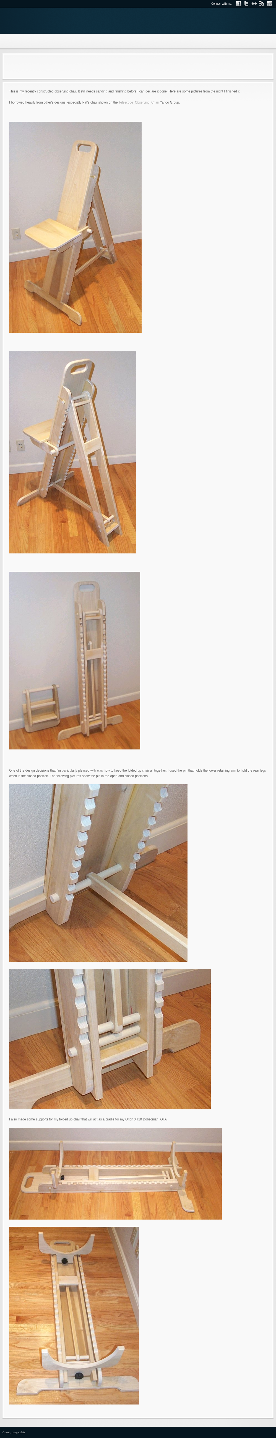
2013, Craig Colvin (15, 1432)
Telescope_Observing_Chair (139, 102)
